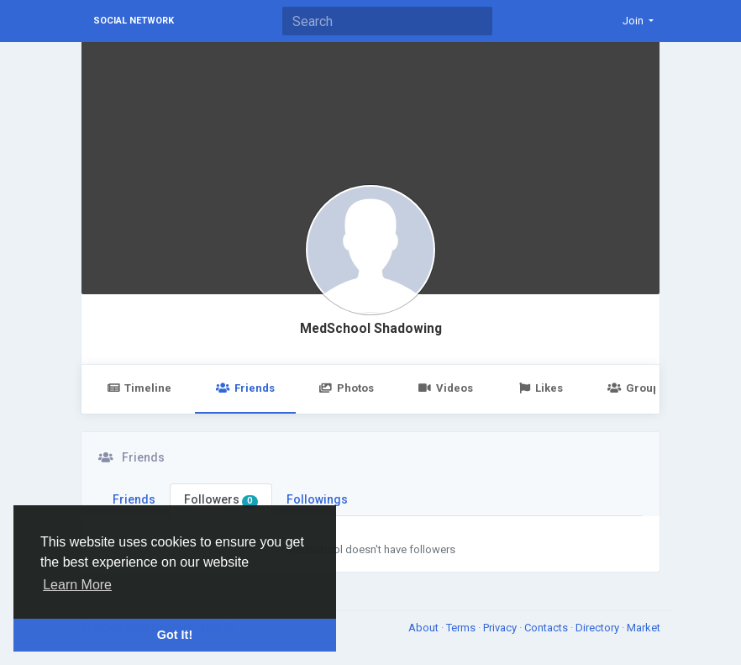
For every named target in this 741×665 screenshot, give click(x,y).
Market (643, 627)
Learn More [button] (77, 585)
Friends (245, 388)
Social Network (133, 20)
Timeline (139, 388)
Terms (462, 627)
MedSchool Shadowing (371, 328)
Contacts (547, 627)
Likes (540, 388)
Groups (636, 388)
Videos (445, 388)
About (424, 627)
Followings (317, 499)
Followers (221, 500)
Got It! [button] (174, 634)
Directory (598, 627)
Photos (346, 388)
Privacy (501, 627)
